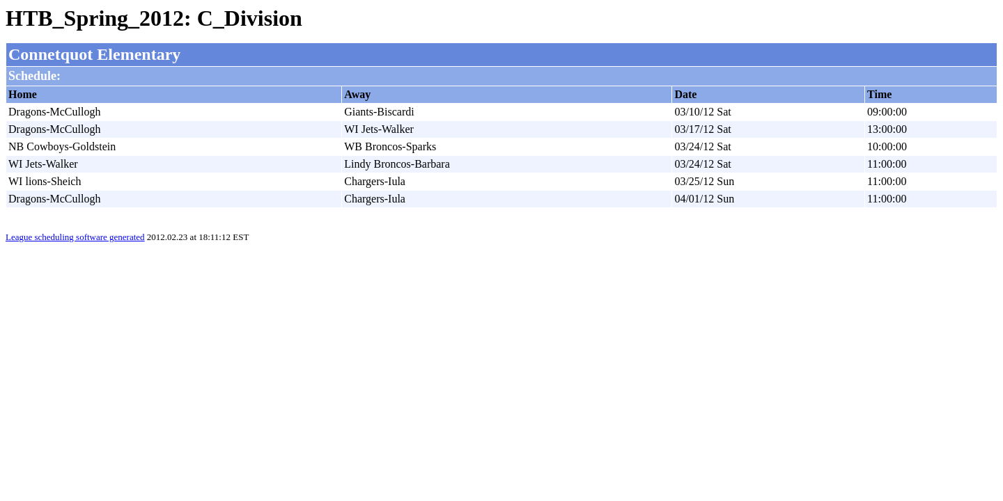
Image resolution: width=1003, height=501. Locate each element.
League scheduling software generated (75, 237)
